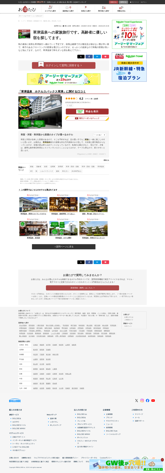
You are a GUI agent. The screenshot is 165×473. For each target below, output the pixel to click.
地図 (69, 105)
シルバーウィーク (46, 171)
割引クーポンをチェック (87, 118)
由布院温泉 (91, 336)
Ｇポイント (128, 326)
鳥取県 (35, 379)
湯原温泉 (88, 333)
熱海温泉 (100, 336)
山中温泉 (55, 331)
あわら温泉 (63, 331)
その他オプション (18, 450)
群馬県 (60, 166)
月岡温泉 (81, 328)
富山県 (35, 364)
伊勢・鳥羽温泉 (60, 336)
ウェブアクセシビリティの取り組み (47, 458)
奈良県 (61, 374)
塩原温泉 (57, 328)
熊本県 (54, 388)
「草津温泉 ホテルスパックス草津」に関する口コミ (52, 91)
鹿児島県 (75, 388)
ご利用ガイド (128, 320)
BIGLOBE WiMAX (18, 428)
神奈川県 (55, 354)
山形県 (67, 345)
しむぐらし (54, 422)
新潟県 (48, 359)
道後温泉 (46, 333)
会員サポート (139, 421)
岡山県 (48, 379)
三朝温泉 (65, 333)
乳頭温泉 (66, 325)
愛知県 (48, 369)
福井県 (48, 364)
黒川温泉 (104, 333)
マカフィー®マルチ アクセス (87, 442)
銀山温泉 (105, 325)
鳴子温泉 (74, 325)
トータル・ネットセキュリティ (23, 443)
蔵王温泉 (97, 325)
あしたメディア (55, 425)
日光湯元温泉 (41, 336)
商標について (78, 461)
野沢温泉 (65, 328)
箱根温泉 (50, 336)
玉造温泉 (73, 333)
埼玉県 (35, 354)
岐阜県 (42, 369)
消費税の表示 (26, 458)
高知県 (54, 383)
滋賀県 (35, 374)
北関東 (52, 166)
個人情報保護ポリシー (70, 458)
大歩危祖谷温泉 (81, 336)
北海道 (35, 345)
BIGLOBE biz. (82, 414)
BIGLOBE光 (16, 418)
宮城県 (54, 345)
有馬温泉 (22, 333)
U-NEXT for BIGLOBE (20, 447)
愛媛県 (48, 383)
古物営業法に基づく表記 (40, 461)
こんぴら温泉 (55, 333)
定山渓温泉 (23, 325)
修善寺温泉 (23, 331)
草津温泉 (101, 166)
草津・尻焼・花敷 (72, 166)
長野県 (42, 359)
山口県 (61, 379)
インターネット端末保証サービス (24, 440)
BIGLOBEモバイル (19, 425)
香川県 (42, 383)
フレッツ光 (81, 421)
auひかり (15, 422)
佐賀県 (42, 388)
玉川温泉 (32, 336)
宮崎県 (67, 388)
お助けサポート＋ (18, 437)
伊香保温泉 (23, 328)
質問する (123, 2)
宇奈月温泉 (73, 331)
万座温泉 (32, 328)
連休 (57, 171)
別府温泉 (96, 333)
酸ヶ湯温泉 (23, 336)
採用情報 (109, 427)
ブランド (109, 417)
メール (137, 417)
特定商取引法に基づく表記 (18, 461)
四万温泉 (40, 328)
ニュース (109, 424)
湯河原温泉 (97, 328)
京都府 (42, 374)
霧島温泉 (112, 333)
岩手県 (48, 345)
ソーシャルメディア (113, 434)
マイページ (134, 2)
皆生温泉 (81, 333)
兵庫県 (54, 374)
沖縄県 (82, 388)
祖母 (45, 166)
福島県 (74, 345)
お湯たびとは (128, 317)
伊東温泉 (106, 328)
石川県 (42, 364)
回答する (114, 2)
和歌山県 (68, 374)
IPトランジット (82, 437)
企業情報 (106, 409)
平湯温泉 (89, 331)
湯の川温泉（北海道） (53, 325)
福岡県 (35, 388)
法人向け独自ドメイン (85, 446)
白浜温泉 (30, 333)
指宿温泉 (108, 336)
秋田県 (61, 345)
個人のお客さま (15, 409)
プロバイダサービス (84, 424)
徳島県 (35, 383)
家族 (31, 166)
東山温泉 (89, 325)
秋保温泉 (82, 325)
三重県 (54, 369)
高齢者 (38, 166)
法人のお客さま (80, 409)
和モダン (65, 171)
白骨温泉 (73, 328)
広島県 (54, 379)
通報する (106, 160)
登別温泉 (32, 325)
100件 (96, 99)
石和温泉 (88, 328)
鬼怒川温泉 (48, 328)
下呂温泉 (82, 331)
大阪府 (48, 374)
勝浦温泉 (38, 333)
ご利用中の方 (137, 409)
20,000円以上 (76, 171)
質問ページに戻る (64, 246)
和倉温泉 (47, 331)
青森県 (42, 345)
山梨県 (35, 359)
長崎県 (48, 388)
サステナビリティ (112, 421)
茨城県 (48, 350)
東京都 (48, 354)
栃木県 (35, 350)
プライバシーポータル (89, 458)
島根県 (42, 379)
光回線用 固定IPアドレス (86, 427)
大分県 (61, 388)
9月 (31, 171)
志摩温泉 (71, 336)
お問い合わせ (14, 458)
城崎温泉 (107, 331)
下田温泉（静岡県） (35, 331)
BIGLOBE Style (111, 431)
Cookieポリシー (106, 458)
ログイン (144, 2)
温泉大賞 (53, 418)
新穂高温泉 (98, 331)
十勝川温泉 (40, 325)
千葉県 (42, 354)
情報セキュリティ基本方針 (61, 461)
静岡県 (35, 369)
